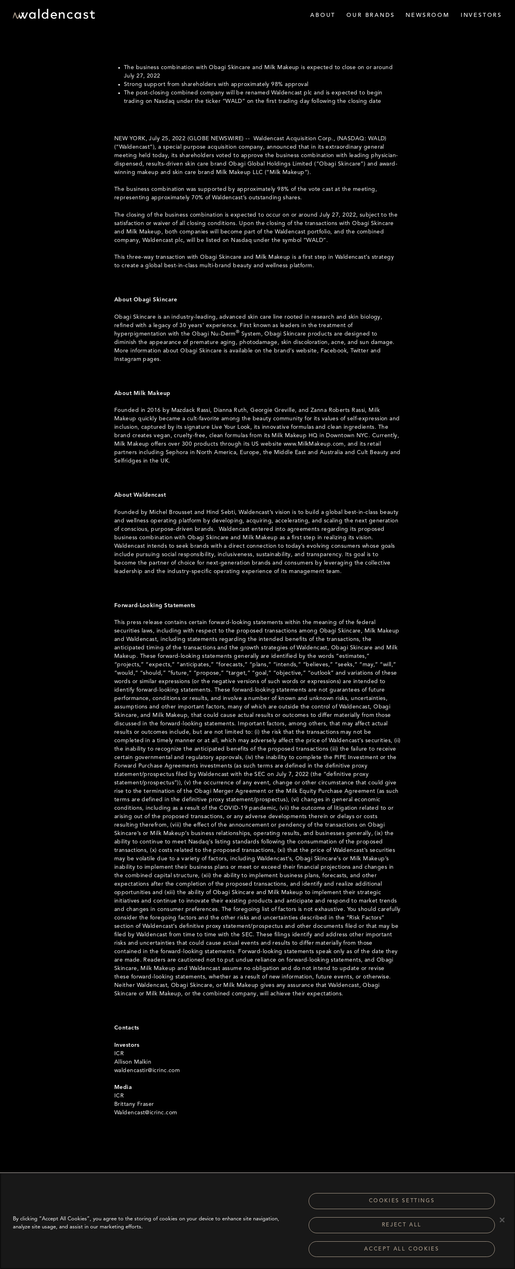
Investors (481, 15)
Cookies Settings (402, 1204)
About (323, 15)
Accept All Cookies (401, 1252)
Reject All (402, 1228)
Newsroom (427, 15)
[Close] (502, 1223)
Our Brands (370, 15)
